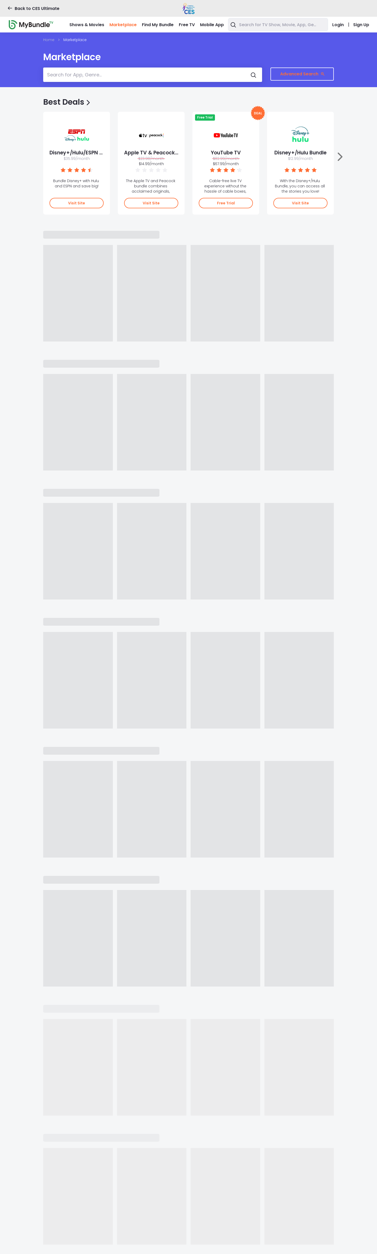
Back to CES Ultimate (33, 8)
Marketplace (123, 25)
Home (48, 39)
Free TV (187, 25)
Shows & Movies (86, 25)
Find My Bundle (158, 25)
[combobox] (278, 24)
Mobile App (212, 25)
